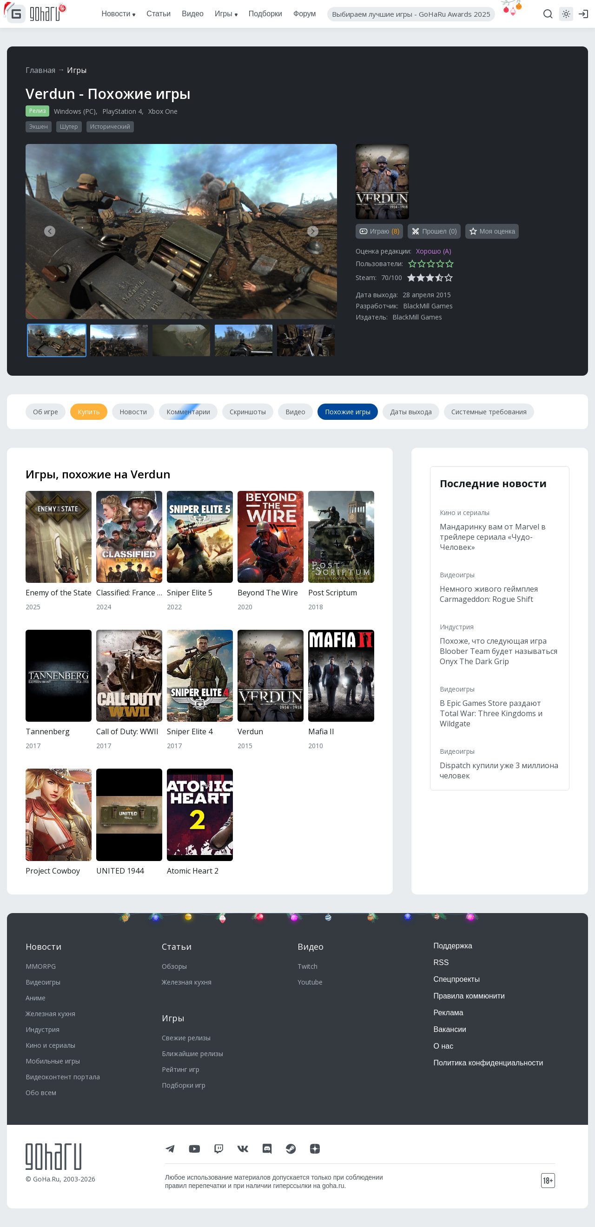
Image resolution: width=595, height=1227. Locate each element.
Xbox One (163, 111)
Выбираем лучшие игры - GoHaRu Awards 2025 (411, 14)
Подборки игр (183, 1085)
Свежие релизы (186, 1037)
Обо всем (41, 1092)
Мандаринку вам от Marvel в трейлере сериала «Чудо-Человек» (493, 537)
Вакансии (450, 1029)
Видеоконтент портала (63, 1076)
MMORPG (41, 966)
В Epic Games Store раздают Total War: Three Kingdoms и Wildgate (491, 713)
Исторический (110, 127)
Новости (43, 946)
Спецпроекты (457, 979)
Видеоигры (457, 574)
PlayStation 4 (122, 111)
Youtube (310, 982)
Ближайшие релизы (192, 1053)
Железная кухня (50, 1013)
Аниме (36, 997)
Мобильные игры (53, 1061)
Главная (40, 70)
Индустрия (457, 626)
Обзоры (174, 966)
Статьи (177, 946)
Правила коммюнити (469, 996)
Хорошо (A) (433, 251)
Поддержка (453, 946)
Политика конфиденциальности (488, 1063)
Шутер (69, 127)
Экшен (38, 127)
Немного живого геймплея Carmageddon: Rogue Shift (489, 594)
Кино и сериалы (464, 512)
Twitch (307, 966)
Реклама (448, 1013)
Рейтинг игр (180, 1069)
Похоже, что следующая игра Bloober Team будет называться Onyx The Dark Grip (498, 651)
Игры (76, 70)
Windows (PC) (75, 111)
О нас (444, 1046)
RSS (441, 962)
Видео (311, 946)
